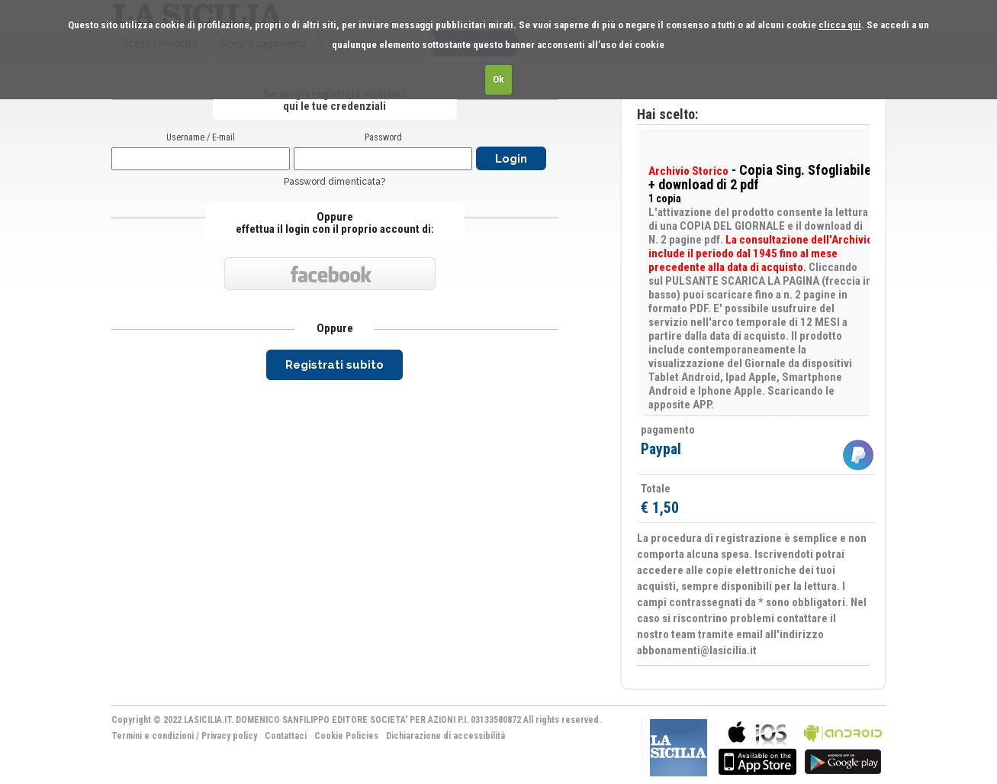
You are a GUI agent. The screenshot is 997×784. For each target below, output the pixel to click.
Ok (498, 79)
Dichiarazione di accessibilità (445, 736)
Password (383, 137)
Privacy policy (229, 736)
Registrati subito (334, 365)
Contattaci (286, 736)
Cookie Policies (346, 736)
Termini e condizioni (152, 736)
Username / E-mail (200, 137)
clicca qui (840, 25)
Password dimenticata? (334, 181)
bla (757, 746)
